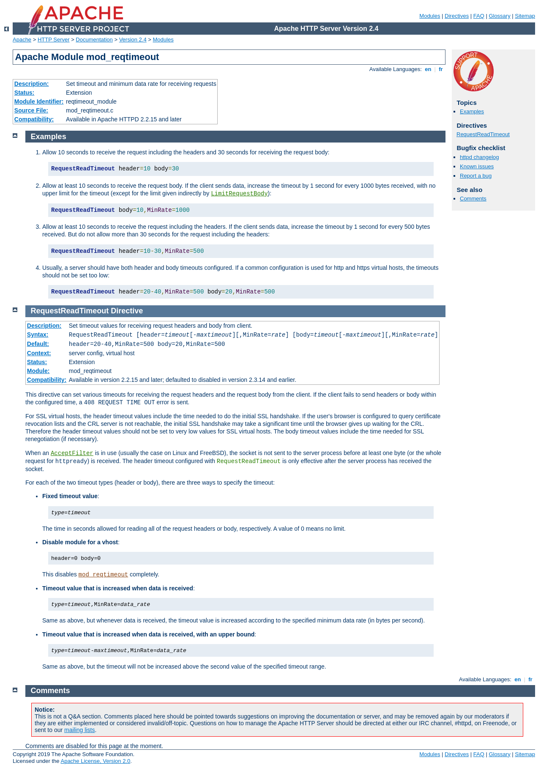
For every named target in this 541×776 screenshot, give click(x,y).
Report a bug (476, 176)
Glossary (499, 16)
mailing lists (79, 730)
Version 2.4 (133, 39)
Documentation (94, 39)
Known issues (477, 166)
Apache (22, 39)
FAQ (478, 16)
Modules (429, 16)
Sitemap (525, 16)
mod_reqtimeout (103, 574)
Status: (24, 92)
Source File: (31, 110)
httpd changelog (479, 157)
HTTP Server (54, 39)
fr (441, 69)
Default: (38, 343)
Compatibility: (34, 119)
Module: (38, 370)
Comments (473, 198)
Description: (31, 83)
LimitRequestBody (239, 193)
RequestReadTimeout (483, 134)
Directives (457, 16)
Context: (39, 353)
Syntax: (38, 334)
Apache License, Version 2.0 (95, 761)
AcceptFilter (72, 453)
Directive (127, 311)
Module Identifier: (39, 101)
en (428, 69)
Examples (472, 111)
